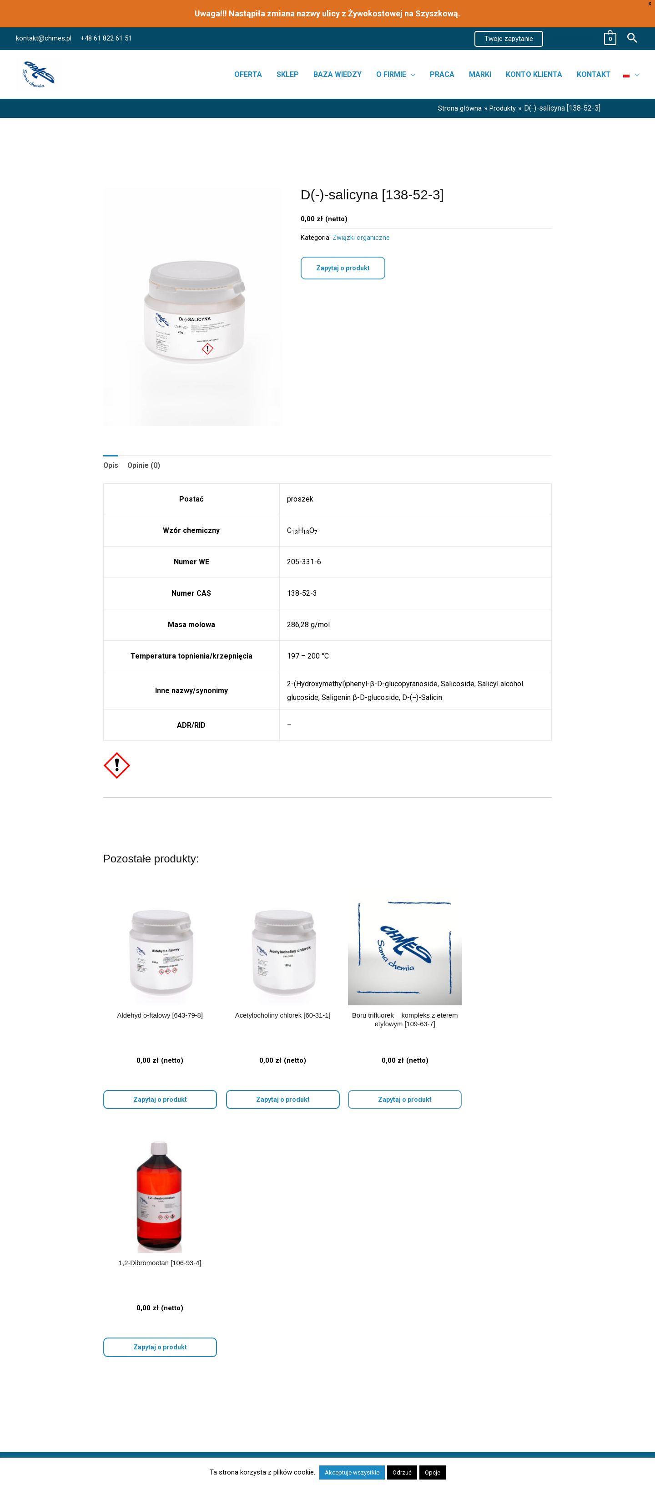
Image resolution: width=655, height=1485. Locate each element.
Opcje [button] (432, 1472)
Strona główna (361, 1257)
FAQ (345, 1311)
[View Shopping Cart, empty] (584, 39)
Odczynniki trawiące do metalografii (111, 1271)
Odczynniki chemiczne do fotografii (111, 1338)
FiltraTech (70, 1406)
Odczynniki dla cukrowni (93, 1311)
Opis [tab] (111, 465)
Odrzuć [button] (402, 1472)
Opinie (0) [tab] (144, 465)
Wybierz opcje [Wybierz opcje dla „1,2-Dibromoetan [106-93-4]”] (499, 1091)
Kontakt (351, 1284)
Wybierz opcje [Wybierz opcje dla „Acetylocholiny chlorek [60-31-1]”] (270, 1091)
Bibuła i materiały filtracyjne (98, 1257)
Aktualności (357, 1271)
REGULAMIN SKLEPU (515, 1345)
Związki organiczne (361, 238)
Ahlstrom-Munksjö (84, 1392)
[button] (508, 39)
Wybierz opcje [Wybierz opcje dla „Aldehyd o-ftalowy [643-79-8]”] (156, 1091)
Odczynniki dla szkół (88, 1325)
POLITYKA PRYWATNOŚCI (523, 1311)
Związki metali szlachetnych (100, 1379)
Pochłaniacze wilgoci (88, 1284)
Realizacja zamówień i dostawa (389, 1297)
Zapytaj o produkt (343, 268)
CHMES (67, 1419)
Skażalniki (70, 1297)
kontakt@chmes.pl (43, 38)
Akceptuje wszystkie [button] (352, 1472)
